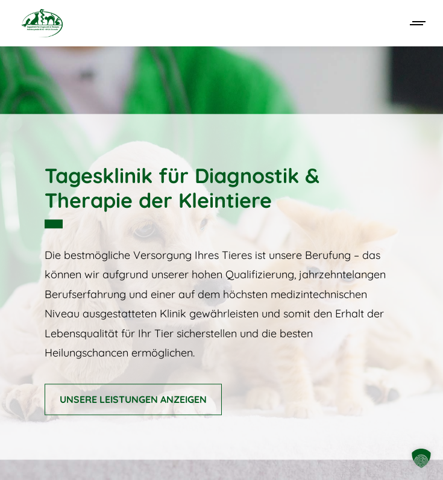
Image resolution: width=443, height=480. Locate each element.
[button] (421, 458)
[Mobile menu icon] (418, 23)
